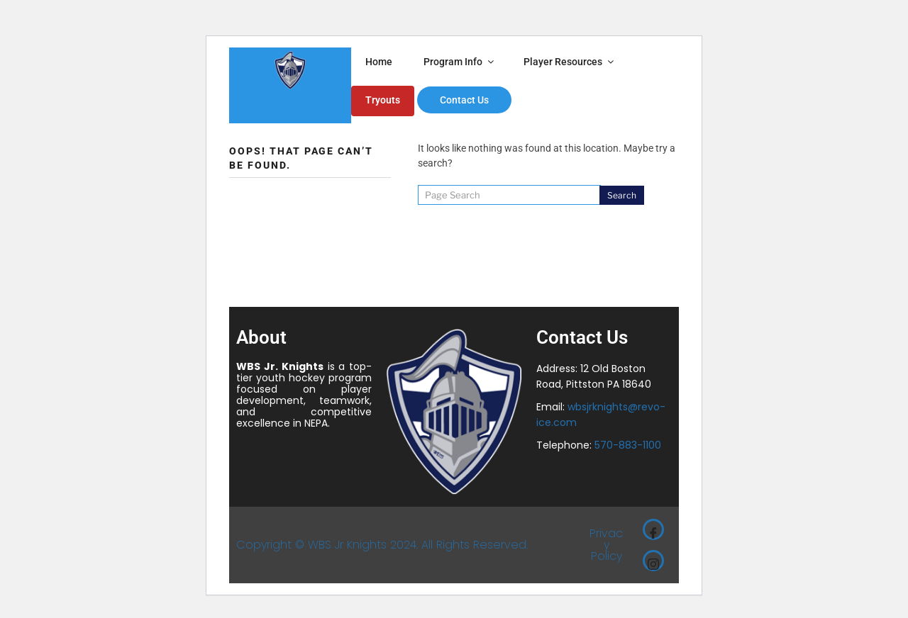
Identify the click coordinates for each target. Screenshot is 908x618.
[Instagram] (653, 560)
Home (378, 61)
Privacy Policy (606, 544)
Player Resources (570, 61)
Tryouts (382, 100)
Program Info (459, 61)
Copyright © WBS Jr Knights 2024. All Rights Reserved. (382, 544)
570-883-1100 (627, 445)
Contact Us (464, 100)
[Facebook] (653, 529)
